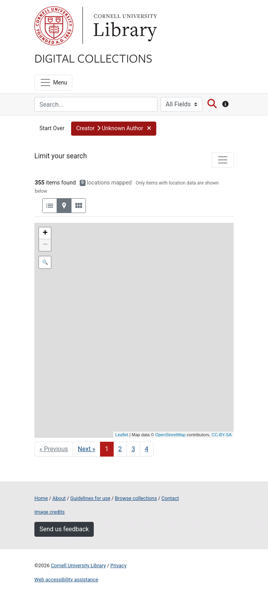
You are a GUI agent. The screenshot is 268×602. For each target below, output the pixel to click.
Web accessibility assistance (66, 579)
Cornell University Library (78, 565)
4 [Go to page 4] (146, 449)
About (59, 498)
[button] (113, 129)
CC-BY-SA (221, 434)
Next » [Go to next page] (86, 449)
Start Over (51, 128)
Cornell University (53, 25)
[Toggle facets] (223, 160)
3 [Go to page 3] (133, 449)
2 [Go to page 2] (120, 449)
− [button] (45, 245)
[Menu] (53, 82)
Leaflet (121, 434)
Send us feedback (64, 529)
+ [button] (45, 233)
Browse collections (136, 498)
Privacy (118, 565)
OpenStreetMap (170, 434)
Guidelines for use (90, 498)
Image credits (49, 512)
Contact (170, 498)
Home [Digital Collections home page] (41, 498)
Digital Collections (93, 58)
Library (124, 25)
